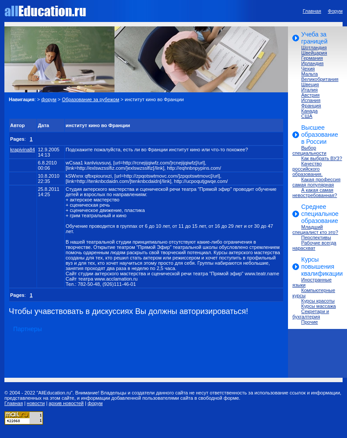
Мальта (309, 74)
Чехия (308, 68)
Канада (309, 110)
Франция (311, 105)
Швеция (310, 84)
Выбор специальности (309, 150)
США (306, 116)
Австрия (310, 95)
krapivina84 (22, 149)
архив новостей (66, 403)
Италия (309, 89)
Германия (312, 58)
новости (36, 403)
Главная (312, 11)
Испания (311, 100)
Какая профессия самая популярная (316, 182)
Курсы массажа (318, 306)
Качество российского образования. (307, 169)
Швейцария (314, 52)
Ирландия (312, 63)
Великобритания (319, 79)
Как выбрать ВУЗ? (321, 158)
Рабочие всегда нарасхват (314, 245)
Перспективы (316, 237)
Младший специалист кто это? (315, 229)
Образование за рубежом (90, 99)
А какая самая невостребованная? (314, 192)
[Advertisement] (112, 110)
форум (48, 99)
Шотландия (314, 47)
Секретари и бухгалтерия (310, 314)
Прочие (309, 322)
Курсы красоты (318, 300)
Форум (335, 11)
